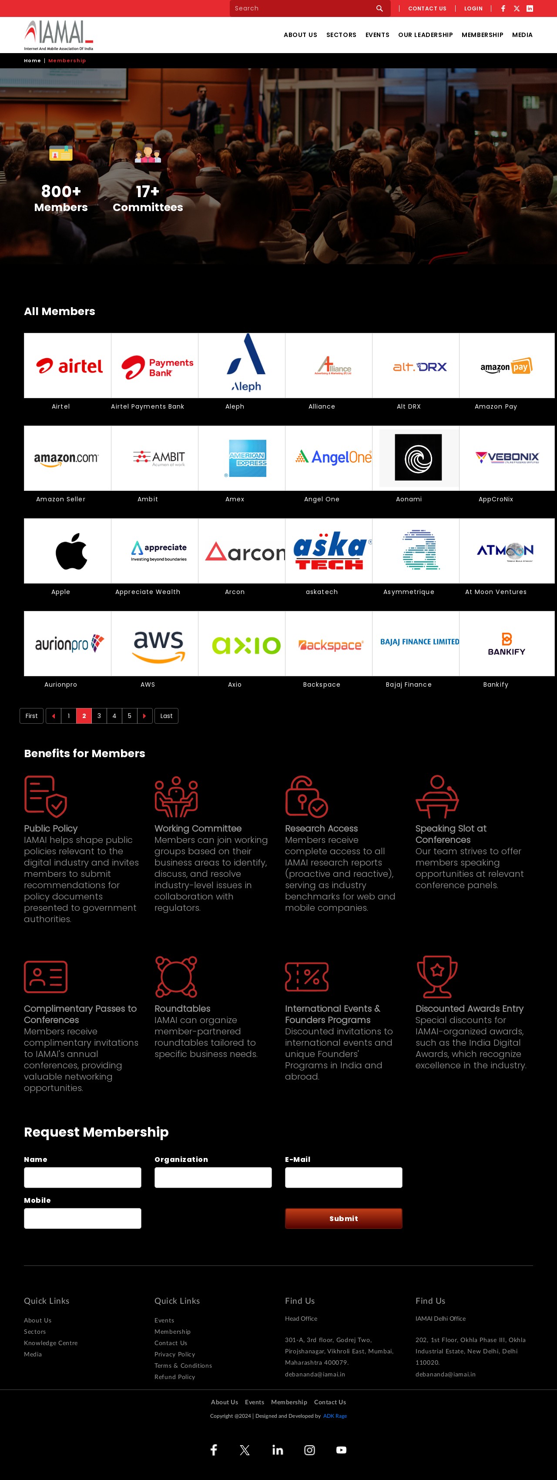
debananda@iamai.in (315, 1375)
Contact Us (171, 1343)
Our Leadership (425, 34)
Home (32, 60)
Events (377, 34)
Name (35, 1160)
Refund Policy (174, 1377)
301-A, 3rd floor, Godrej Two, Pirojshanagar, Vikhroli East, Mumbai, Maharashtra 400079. (339, 1351)
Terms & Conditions (183, 1366)
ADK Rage (335, 1416)
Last (167, 715)
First (32, 715)
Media (522, 34)
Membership (482, 34)
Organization (181, 1160)
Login (473, 8)
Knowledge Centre (51, 1343)
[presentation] (214, 1215)
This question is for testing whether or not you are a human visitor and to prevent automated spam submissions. (207, 1215)
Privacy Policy (174, 1355)
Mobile (37, 1201)
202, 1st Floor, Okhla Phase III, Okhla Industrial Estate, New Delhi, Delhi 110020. (471, 1351)
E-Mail (297, 1160)
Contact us (427, 8)
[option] (60, 175)
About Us (301, 34)
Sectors (341, 34)
